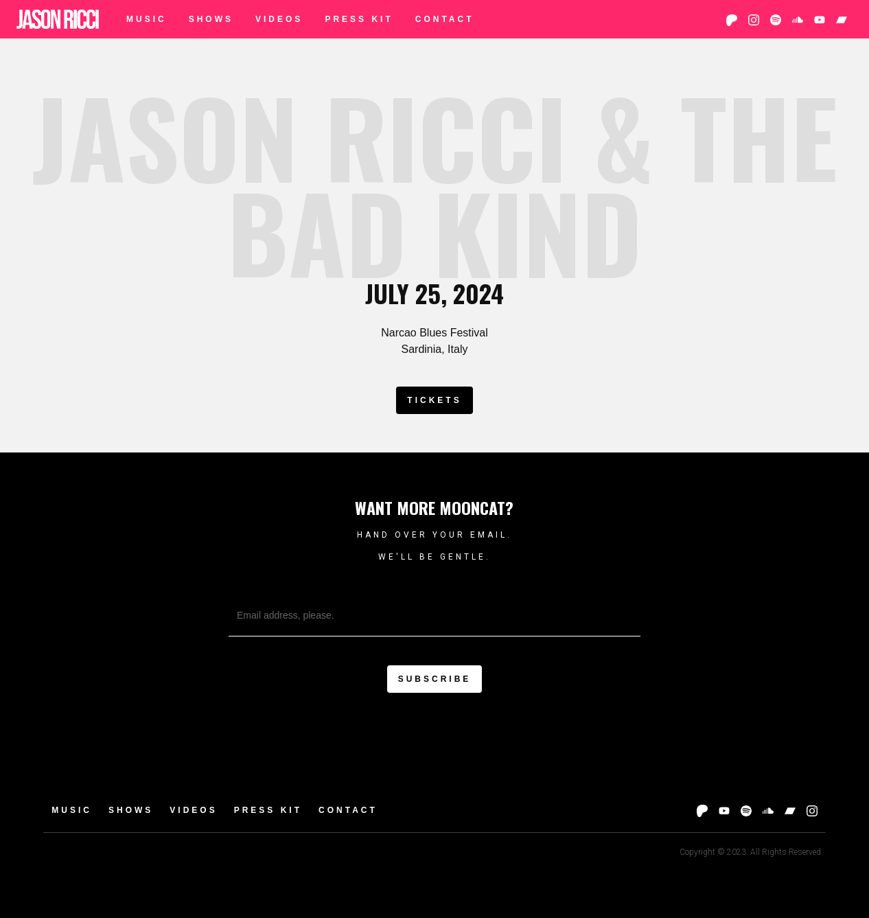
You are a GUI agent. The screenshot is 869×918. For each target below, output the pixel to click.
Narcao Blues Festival (434, 332)
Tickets (434, 400)
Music (146, 19)
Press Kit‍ (359, 19)
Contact (444, 19)
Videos (279, 19)
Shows (211, 19)
